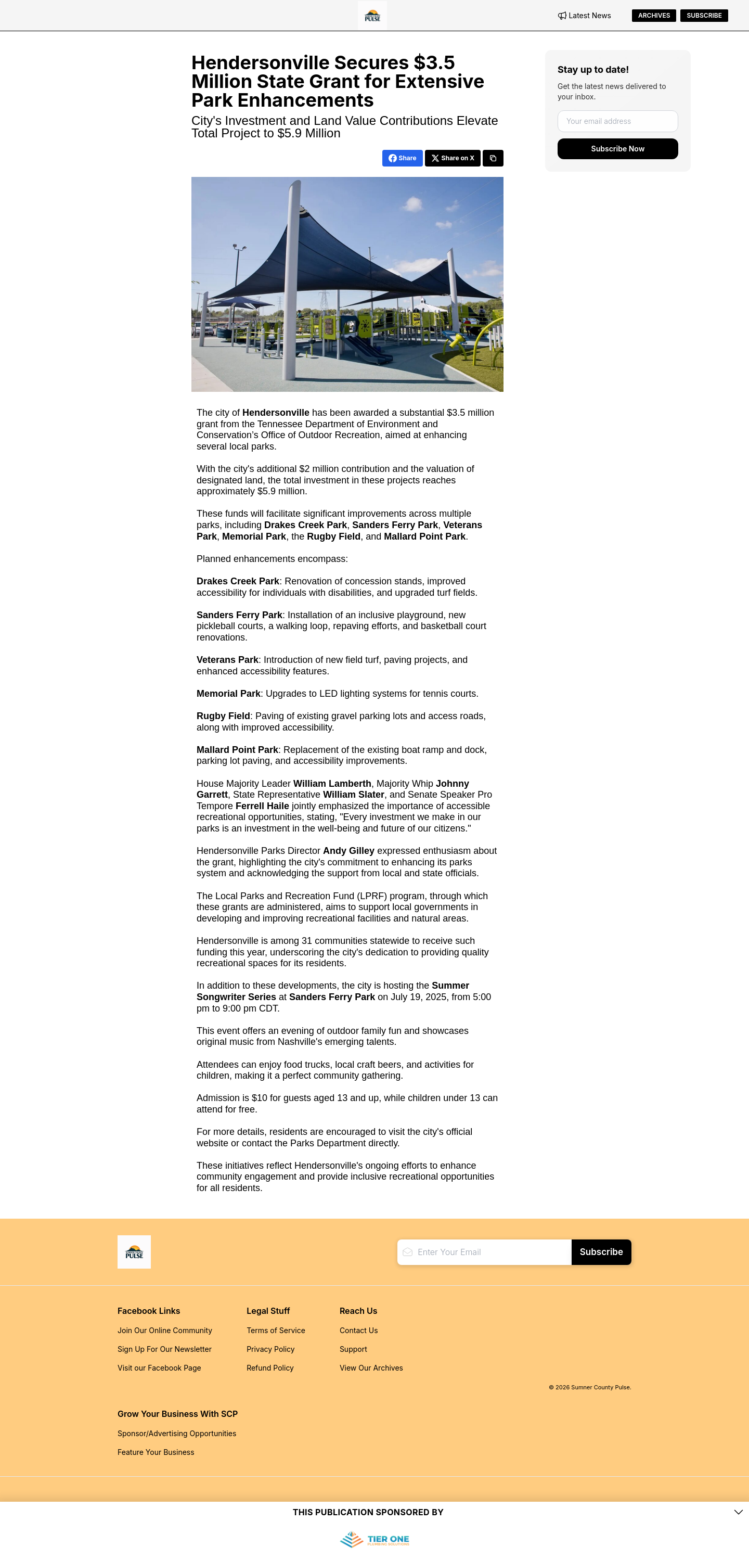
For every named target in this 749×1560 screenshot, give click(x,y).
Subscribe (704, 15)
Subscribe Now (618, 148)
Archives (654, 15)
